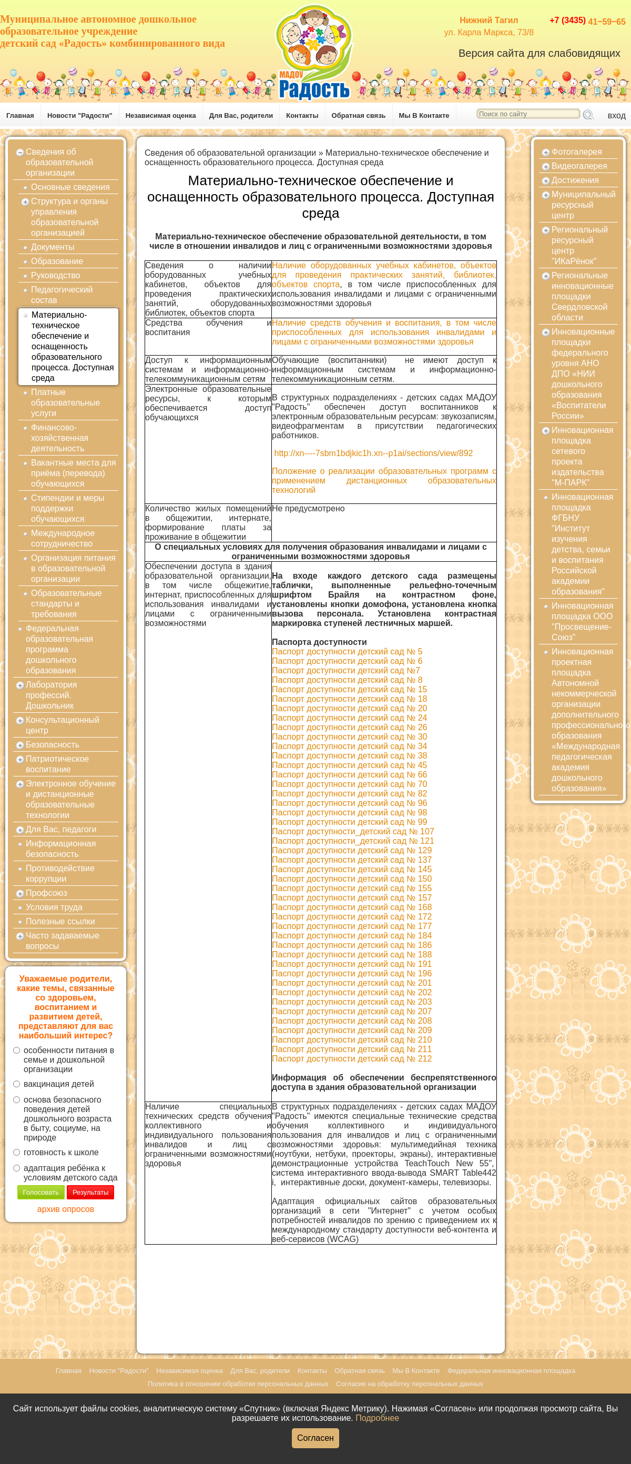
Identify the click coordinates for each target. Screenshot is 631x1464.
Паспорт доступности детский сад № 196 (352, 973)
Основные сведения (70, 187)
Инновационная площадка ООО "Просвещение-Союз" (583, 621)
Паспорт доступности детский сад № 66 (349, 774)
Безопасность (52, 744)
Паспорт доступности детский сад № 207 (352, 1011)
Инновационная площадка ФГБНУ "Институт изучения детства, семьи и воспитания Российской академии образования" (583, 544)
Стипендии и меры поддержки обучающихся (68, 508)
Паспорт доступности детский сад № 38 (349, 755)
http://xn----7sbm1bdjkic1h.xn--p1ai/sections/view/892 (373, 453)
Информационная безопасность (61, 849)
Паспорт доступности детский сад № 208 (352, 1020)
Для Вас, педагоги (61, 829)
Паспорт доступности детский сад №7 (346, 670)
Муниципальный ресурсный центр (584, 205)
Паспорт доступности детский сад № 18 (349, 698)
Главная (20, 115)
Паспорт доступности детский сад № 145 (352, 869)
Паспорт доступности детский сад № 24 (349, 717)
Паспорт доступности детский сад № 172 (352, 916)
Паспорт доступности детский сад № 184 (352, 935)
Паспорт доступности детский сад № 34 (349, 746)
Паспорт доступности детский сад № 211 (352, 1049)
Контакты (302, 115)
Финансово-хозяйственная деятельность (59, 438)
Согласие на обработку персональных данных (409, 1384)
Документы (52, 247)
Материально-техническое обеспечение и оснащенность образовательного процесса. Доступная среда (73, 346)
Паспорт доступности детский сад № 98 (349, 812)
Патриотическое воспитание (57, 764)
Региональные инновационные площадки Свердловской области (583, 296)
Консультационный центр (62, 725)
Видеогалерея (579, 165)
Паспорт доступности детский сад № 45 (349, 765)
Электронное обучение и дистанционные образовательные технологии (71, 799)
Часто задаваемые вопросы (62, 941)
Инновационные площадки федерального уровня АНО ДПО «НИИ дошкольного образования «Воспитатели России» (583, 373)
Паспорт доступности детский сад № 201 (352, 982)
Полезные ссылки (60, 921)
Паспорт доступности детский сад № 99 (349, 821)
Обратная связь (359, 115)
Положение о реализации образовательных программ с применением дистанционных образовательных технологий (384, 480)
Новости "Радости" (80, 115)
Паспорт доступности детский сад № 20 (349, 708)
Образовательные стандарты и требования (66, 604)
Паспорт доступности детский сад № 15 (349, 689)
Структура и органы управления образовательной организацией (69, 217)
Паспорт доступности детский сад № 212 (352, 1058)
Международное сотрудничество (63, 538)
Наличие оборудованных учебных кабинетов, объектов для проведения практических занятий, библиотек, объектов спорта (384, 275)
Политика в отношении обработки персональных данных (238, 1384)
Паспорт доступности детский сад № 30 (349, 736)
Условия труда (54, 907)
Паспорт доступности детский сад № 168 (352, 907)
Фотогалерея (577, 151)
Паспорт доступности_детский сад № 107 (353, 831)
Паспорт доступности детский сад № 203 (352, 1001)
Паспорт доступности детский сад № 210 (352, 1039)
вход (617, 115)
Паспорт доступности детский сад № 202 (352, 992)
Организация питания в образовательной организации (73, 568)
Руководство (55, 275)
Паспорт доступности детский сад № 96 (349, 803)
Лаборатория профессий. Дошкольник (51, 695)
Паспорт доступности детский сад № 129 (352, 850)
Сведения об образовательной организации (59, 162)
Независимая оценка (161, 115)
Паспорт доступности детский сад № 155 (352, 888)
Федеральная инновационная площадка (511, 1371)
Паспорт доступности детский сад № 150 (352, 878)
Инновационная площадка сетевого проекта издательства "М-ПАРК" (583, 456)
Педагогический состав (62, 295)
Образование (57, 261)
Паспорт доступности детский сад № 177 (352, 926)
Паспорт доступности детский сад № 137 (352, 859)
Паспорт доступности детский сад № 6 (347, 661)
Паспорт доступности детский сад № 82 (349, 793)
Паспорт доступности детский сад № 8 (347, 679)
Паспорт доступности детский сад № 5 (347, 651)
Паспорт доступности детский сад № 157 (352, 897)
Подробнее (377, 1417)
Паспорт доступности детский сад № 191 (352, 964)
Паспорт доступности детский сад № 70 (349, 784)
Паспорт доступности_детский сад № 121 (353, 840)
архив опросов (65, 1209)
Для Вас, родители (241, 115)
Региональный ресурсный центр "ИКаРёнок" (580, 245)
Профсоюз (46, 893)
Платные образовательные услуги (65, 403)
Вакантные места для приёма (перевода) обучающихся (73, 473)
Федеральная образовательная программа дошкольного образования (59, 649)
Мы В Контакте (424, 115)
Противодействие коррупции (60, 873)
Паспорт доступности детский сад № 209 (352, 1030)
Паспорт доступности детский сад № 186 (352, 945)
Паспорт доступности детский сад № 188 (352, 954)
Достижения (575, 180)
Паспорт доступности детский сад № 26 (349, 727)
